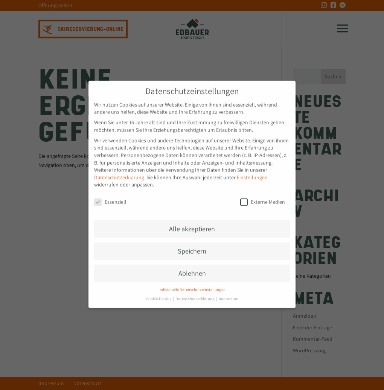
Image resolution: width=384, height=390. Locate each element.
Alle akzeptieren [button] (192, 224)
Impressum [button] (228, 294)
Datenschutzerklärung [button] (195, 294)
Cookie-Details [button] (159, 294)
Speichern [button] (192, 247)
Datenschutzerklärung (119, 173)
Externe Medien (262, 198)
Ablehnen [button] (192, 269)
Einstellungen (252, 173)
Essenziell (110, 198)
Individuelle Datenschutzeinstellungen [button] (192, 285)
